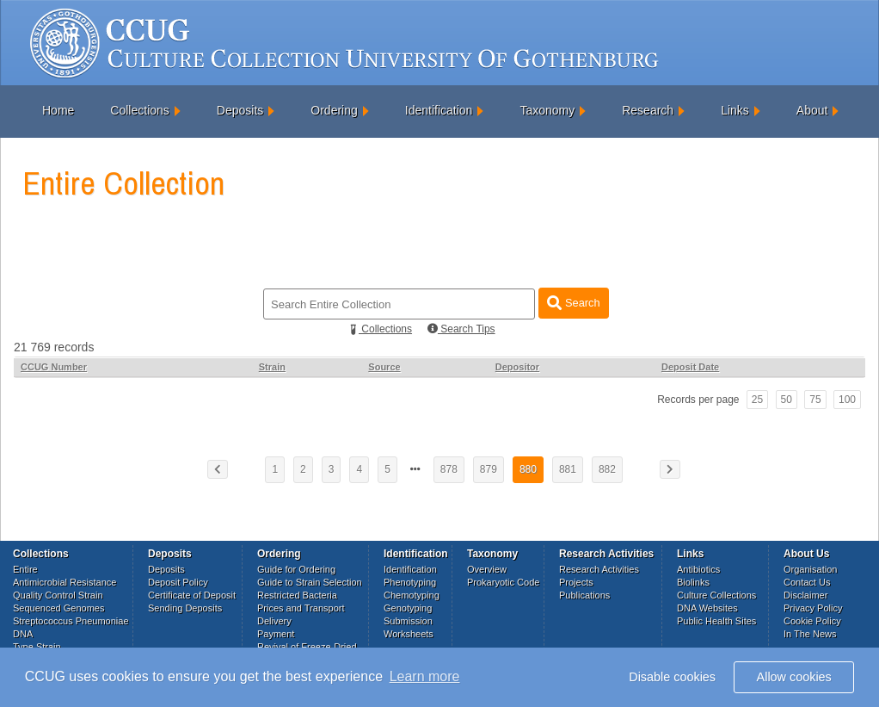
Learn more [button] (425, 676)
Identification (439, 110)
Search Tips (461, 329)
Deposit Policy (178, 582)
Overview (487, 569)
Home (58, 110)
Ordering (333, 110)
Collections (139, 110)
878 (449, 469)
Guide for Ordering (296, 569)
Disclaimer (805, 595)
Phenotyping (410, 582)
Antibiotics (698, 569)
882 (607, 469)
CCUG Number (54, 367)
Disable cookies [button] (672, 677)
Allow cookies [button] (794, 677)
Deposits (240, 110)
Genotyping (408, 608)
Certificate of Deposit (192, 595)
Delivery (274, 621)
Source (384, 367)
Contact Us (807, 582)
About (812, 110)
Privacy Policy (813, 608)
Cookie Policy (812, 621)
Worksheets (408, 634)
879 (488, 469)
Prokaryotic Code (503, 582)
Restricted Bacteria (297, 595)
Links (735, 110)
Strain (272, 367)
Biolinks (693, 582)
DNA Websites (707, 608)
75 (815, 400)
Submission (408, 621)
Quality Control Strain (58, 595)
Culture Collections (716, 595)
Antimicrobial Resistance (64, 582)
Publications (584, 595)
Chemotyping (412, 595)
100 (847, 400)
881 (567, 469)
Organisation (810, 569)
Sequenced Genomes (58, 608)
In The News (810, 634)
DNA (23, 634)
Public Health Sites (716, 621)
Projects (576, 582)
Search (573, 302)
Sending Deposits (185, 608)
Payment (275, 634)
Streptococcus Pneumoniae (71, 621)
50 (786, 400)
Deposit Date (690, 367)
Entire (25, 569)
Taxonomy (547, 110)
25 (757, 400)
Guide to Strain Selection (309, 582)
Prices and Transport (301, 608)
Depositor (517, 367)
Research (647, 110)
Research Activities (599, 569)
